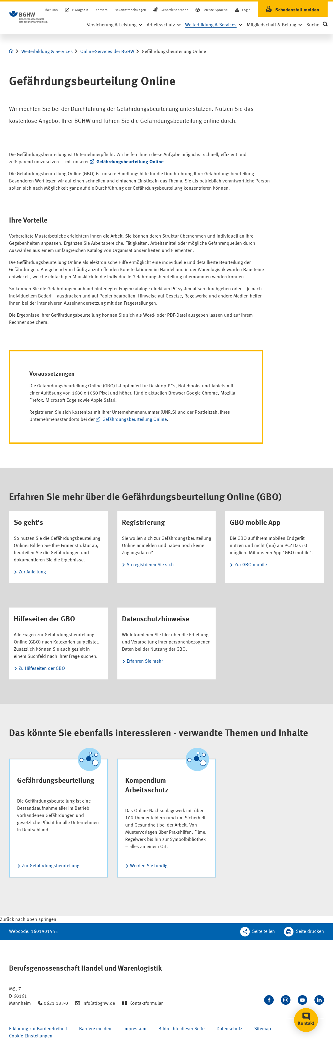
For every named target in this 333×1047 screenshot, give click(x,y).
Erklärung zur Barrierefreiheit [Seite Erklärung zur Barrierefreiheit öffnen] (38, 1029)
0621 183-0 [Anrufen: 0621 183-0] (56, 1003)
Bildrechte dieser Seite (181, 1029)
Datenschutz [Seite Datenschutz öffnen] (229, 1029)
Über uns (50, 10)
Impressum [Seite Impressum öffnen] (134, 1029)
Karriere (102, 10)
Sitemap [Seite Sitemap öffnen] (262, 1029)
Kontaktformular (146, 1003)
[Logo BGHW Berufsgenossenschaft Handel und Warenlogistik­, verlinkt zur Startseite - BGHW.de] (28, 17)
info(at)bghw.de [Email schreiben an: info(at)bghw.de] (98, 1003)
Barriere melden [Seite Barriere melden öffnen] (95, 1029)
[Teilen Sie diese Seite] (257, 931)
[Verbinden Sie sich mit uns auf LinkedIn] (319, 1000)
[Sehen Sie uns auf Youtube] (302, 1000)
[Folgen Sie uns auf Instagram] (285, 1000)
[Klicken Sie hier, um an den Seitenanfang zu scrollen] (28, 919)
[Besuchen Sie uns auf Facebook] (269, 1000)
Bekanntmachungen (130, 10)
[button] (317, 25)
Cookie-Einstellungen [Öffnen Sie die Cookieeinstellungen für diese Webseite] (30, 1036)
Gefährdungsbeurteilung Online (130, 162)
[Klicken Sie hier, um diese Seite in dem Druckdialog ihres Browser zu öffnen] (304, 931)
